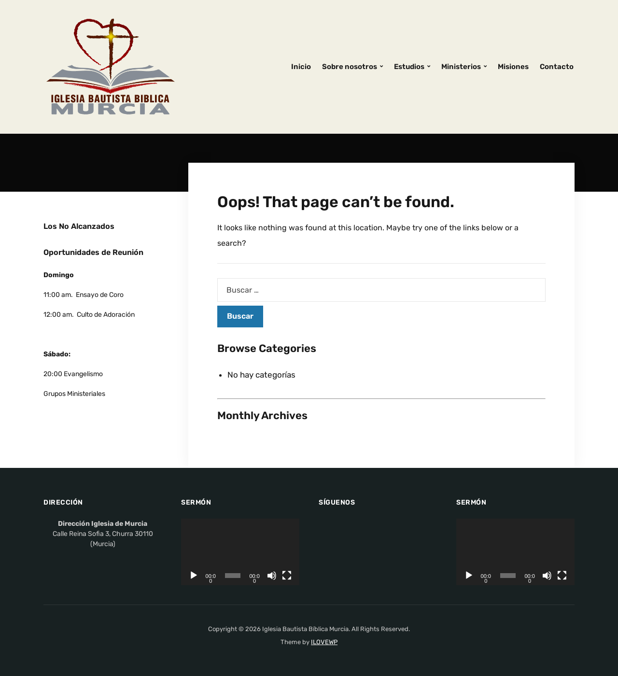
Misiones (513, 66)
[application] (240, 552)
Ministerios (461, 66)
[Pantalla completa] (287, 575)
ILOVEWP (324, 642)
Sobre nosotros (349, 66)
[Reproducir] (193, 575)
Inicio (301, 66)
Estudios (409, 66)
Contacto (557, 66)
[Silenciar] (272, 575)
